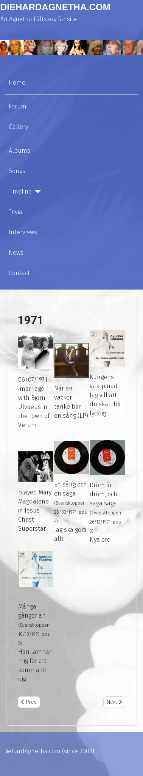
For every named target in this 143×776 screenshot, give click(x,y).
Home (17, 82)
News (16, 252)
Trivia (15, 211)
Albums (19, 150)
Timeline (20, 191)
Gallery (18, 126)
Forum (17, 106)
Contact (19, 273)
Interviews (23, 232)
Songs (17, 171)
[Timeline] (36, 191)
